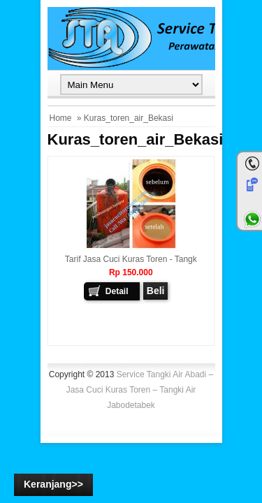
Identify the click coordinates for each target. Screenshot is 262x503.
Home (61, 118)
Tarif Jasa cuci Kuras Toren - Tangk (131, 259)
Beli (156, 290)
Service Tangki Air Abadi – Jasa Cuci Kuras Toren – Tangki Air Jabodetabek (140, 390)
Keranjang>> (53, 484)
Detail (117, 291)
